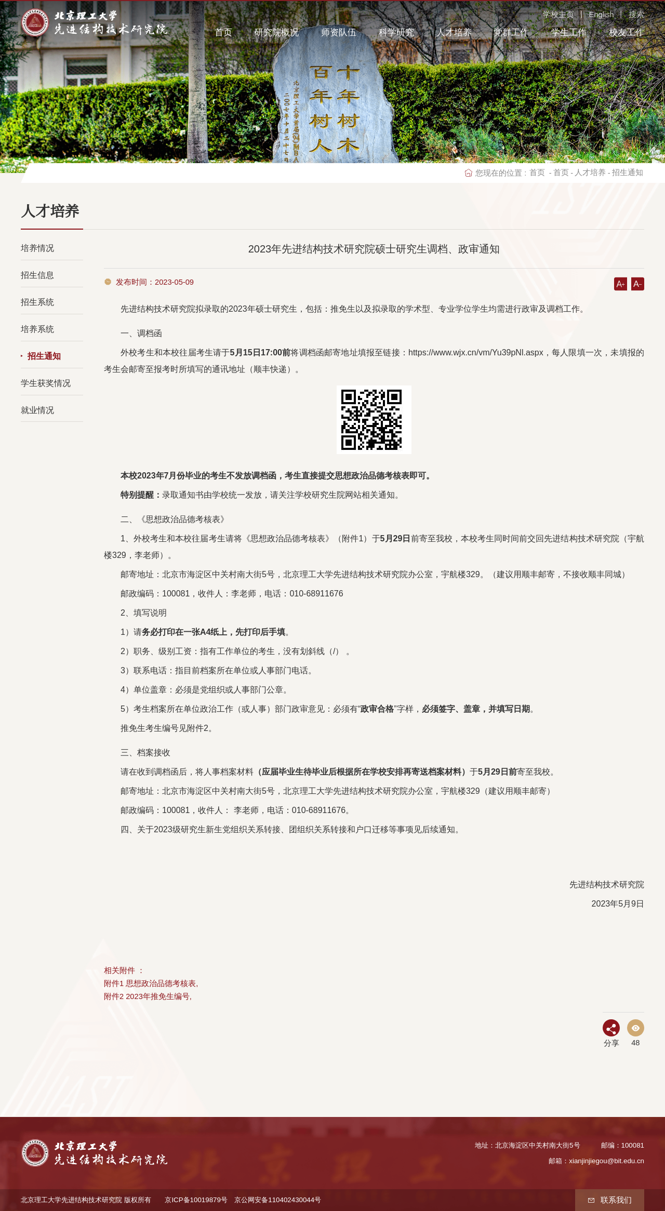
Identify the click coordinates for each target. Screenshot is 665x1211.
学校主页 (558, 14)
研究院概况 (277, 32)
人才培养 (454, 32)
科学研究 (396, 32)
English (601, 14)
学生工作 (569, 32)
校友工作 (626, 32)
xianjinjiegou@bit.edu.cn (606, 1161)
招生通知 (627, 172)
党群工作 (511, 32)
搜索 (636, 14)
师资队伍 (338, 32)
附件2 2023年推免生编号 (147, 996)
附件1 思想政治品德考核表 (150, 983)
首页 (223, 32)
